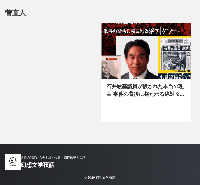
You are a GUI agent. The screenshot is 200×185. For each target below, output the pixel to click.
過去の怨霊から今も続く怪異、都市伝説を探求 (53, 157)
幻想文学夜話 (37, 165)
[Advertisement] (53, 70)
